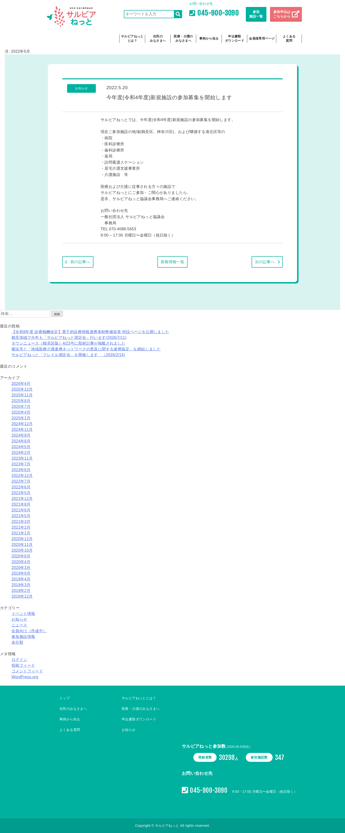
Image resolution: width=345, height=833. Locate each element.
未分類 (17, 642)
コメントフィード (27, 671)
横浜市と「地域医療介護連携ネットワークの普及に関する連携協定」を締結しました (86, 349)
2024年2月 (21, 453)
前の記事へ (80, 262)
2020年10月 (22, 550)
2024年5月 (21, 447)
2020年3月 (21, 568)
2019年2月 (21, 591)
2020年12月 (22, 539)
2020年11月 (22, 545)
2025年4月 (21, 412)
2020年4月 (21, 562)
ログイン (19, 660)
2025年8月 (21, 401)
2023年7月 (21, 464)
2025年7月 (21, 407)
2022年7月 (21, 481)
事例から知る (208, 38)
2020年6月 (21, 556)
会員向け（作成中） (29, 631)
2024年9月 (21, 435)
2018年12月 (22, 596)
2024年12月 (22, 424)
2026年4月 (21, 384)
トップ (64, 698)
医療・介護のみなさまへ (183, 38)
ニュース (19, 625)
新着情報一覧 (172, 262)
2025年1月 (21, 418)
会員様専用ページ (262, 38)
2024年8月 (21, 441)
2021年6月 (21, 510)
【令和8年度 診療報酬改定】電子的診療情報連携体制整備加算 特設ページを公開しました (90, 332)
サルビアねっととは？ (132, 38)
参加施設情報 (23, 637)
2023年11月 (22, 458)
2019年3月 (21, 585)
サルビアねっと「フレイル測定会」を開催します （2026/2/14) (68, 355)
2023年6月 (21, 470)
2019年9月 (21, 573)
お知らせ (19, 619)
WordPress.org (25, 677)
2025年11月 (22, 395)
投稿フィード (23, 665)
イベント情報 (23, 614)
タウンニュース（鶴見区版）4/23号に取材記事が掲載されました (69, 343)
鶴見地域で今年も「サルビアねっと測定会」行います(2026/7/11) (69, 338)
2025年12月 (22, 389)
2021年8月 (21, 504)
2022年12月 (22, 476)
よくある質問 (289, 38)
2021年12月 (22, 499)
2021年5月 (21, 516)
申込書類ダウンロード (234, 38)
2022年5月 (21, 493)
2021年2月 (21, 527)
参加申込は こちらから (282, 14)
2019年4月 (21, 579)
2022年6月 (21, 487)
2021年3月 (21, 522)
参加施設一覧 (256, 14)
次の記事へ (265, 262)
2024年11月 (22, 430)
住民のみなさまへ (158, 38)
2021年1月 (21, 533)
